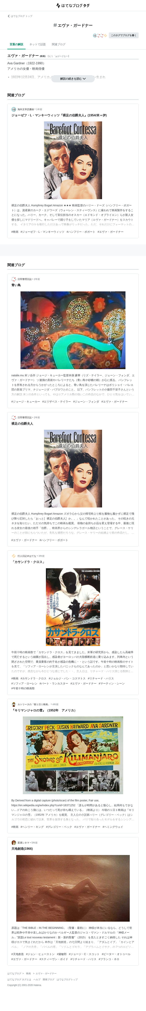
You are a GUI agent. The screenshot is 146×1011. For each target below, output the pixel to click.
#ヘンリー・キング (32, 826)
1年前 (39, 109)
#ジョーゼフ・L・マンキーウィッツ (42, 231)
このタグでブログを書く (124, 35)
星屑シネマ (23, 842)
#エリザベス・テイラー (56, 401)
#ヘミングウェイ (113, 826)
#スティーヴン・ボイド (54, 959)
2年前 (37, 279)
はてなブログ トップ (19, 16)
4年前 (55, 704)
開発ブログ (48, 979)
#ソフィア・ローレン (24, 683)
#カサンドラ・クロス (34, 678)
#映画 (14, 231)
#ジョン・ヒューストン (40, 954)
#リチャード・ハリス (101, 678)
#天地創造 (17, 954)
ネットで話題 (37, 44)
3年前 (42, 556)
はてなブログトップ (67, 979)
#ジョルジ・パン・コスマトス (67, 678)
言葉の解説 (16, 44)
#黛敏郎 (62, 954)
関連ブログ (58, 44)
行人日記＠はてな (27, 556)
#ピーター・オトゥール (116, 954)
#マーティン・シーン (112, 683)
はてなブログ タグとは (19, 979)
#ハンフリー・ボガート (81, 231)
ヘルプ (36, 979)
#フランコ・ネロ (109, 959)
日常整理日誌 (25, 279)
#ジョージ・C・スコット (84, 954)
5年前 (35, 842)
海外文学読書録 (26, 109)
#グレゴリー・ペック (59, 826)
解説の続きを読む (73, 78)
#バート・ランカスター (54, 683)
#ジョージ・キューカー (25, 401)
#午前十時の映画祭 (23, 688)
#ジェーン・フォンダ (86, 401)
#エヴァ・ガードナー (111, 231)
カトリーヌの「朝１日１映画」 (34, 704)
